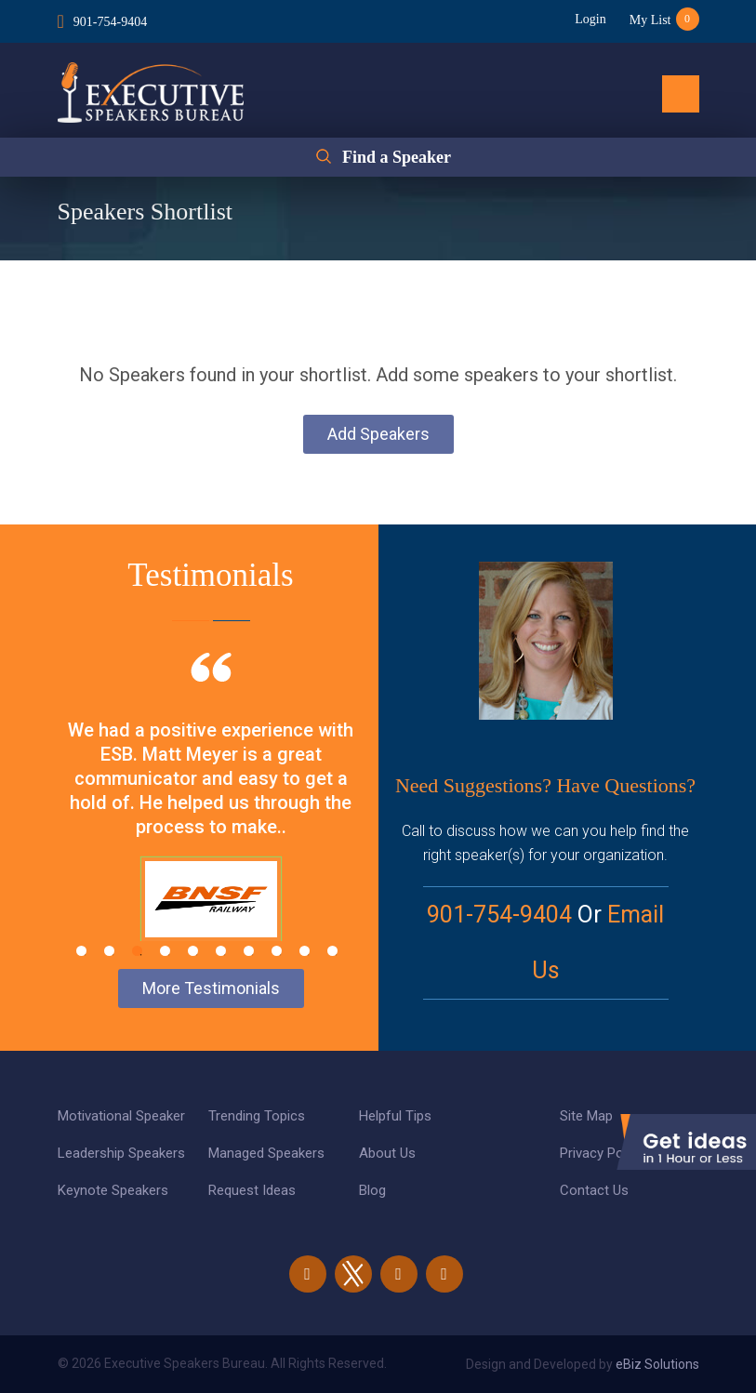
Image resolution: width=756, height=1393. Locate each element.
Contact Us (594, 1190)
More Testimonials (211, 988)
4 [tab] (165, 951)
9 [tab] (304, 951)
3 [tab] (137, 951)
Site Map (586, 1116)
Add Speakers (378, 434)
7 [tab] (249, 951)
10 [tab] (332, 951)
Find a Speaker (396, 157)
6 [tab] (221, 951)
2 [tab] (109, 951)
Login (590, 19)
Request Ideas (252, 1190)
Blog (372, 1190)
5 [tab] (193, 951)
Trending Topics (256, 1116)
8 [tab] (277, 951)
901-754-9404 (110, 22)
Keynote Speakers (113, 1190)
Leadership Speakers (121, 1153)
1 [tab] (81, 951)
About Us (387, 1153)
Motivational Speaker (121, 1116)
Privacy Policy (601, 1153)
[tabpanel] (211, 820)
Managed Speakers (266, 1153)
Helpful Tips (395, 1116)
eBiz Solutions (657, 1364)
